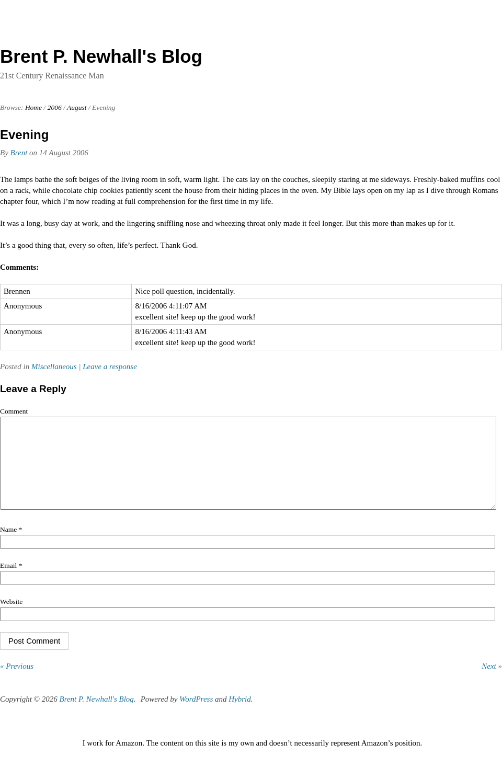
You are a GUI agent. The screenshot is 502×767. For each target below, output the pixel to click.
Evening (24, 135)
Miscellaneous (54, 366)
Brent (19, 152)
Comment (14, 411)
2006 (55, 107)
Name (11, 545)
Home (33, 107)
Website (11, 617)
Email (11, 581)
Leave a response (110, 366)
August (77, 107)
